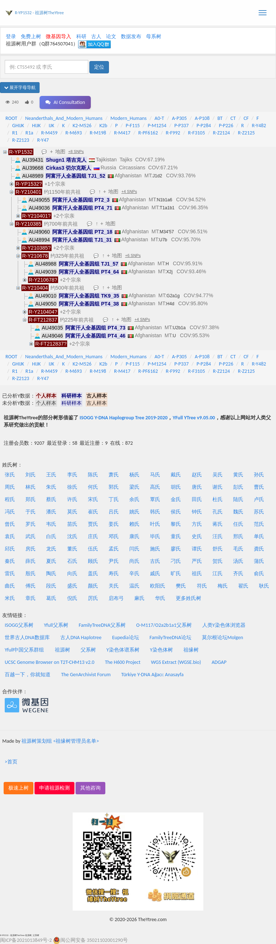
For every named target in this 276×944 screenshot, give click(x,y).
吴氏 (217, 475)
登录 (11, 36)
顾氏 (93, 561)
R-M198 (98, 133)
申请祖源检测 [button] (54, 788)
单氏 (259, 536)
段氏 (51, 586)
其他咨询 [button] (90, 788)
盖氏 (93, 573)
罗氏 (30, 524)
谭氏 (197, 549)
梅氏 (223, 586)
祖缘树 (191, 650)
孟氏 (114, 549)
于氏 (30, 512)
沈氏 (72, 536)
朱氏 (51, 487)
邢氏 (238, 536)
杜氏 (217, 499)
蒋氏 (217, 524)
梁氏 (134, 487)
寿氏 (114, 573)
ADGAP (219, 662)
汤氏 (238, 561)
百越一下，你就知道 (27, 674)
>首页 (11, 762)
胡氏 (176, 487)
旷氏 (176, 573)
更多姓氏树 (188, 598)
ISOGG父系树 (19, 625)
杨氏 (134, 475)
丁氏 (114, 499)
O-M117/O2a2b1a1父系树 (164, 625)
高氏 (155, 487)
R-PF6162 (148, 133)
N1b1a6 (164, 199)
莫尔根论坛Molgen (222, 637)
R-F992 (173, 133)
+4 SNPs (129, 191)
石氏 (72, 561)
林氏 (30, 487)
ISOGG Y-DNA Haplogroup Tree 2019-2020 (123, 418)
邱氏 (10, 549)
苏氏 (259, 512)
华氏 (160, 598)
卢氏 (259, 499)
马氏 (155, 475)
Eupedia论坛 (125, 637)
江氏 (217, 573)
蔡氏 (51, 499)
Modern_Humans (128, 118)
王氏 (51, 475)
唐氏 (197, 487)
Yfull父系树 (56, 625)
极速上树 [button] (18, 788)
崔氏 (93, 512)
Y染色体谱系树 (122, 650)
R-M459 (49, 133)
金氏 (176, 499)
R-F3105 (196, 133)
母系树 (153, 36)
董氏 (72, 549)
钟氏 (197, 512)
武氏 (30, 536)
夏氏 (51, 561)
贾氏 (93, 524)
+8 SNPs (76, 151)
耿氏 (264, 586)
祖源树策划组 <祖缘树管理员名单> (60, 741)
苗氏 (72, 524)
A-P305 (179, 118)
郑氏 (30, 499)
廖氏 (176, 549)
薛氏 (30, 561)
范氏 (259, 524)
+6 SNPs (133, 255)
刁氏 (176, 561)
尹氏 (114, 561)
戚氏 (155, 573)
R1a (29, 133)
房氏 (30, 549)
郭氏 (114, 487)
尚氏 (134, 561)
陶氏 (51, 573)
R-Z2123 (20, 140)
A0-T (159, 118)
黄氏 (238, 475)
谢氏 (217, 487)
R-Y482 (259, 125)
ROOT (11, 118)
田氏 (197, 499)
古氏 (155, 561)
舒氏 (217, 549)
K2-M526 (82, 125)
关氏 (114, 586)
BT (220, 118)
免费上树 (31, 36)
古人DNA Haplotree (81, 637)
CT (233, 118)
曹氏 (259, 487)
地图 (60, 151)
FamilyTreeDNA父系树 (102, 625)
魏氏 (238, 512)
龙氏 (51, 549)
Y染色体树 (161, 650)
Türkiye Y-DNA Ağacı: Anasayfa (152, 674)
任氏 (238, 524)
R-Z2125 (246, 133)
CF (246, 118)
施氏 (155, 549)
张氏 (10, 475)
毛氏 (238, 549)
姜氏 (114, 524)
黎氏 (176, 524)
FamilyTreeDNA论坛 (170, 637)
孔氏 (217, 512)
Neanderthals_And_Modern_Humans (63, 118)
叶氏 (155, 524)
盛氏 (72, 586)
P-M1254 (157, 125)
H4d (170, 303)
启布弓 (116, 598)
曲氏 (10, 586)
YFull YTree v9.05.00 (193, 418)
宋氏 (93, 499)
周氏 (10, 487)
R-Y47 (43, 140)
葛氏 (51, 598)
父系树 (88, 650)
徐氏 (72, 487)
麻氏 (139, 598)
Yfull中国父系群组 (24, 650)
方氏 (197, 524)
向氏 (72, 573)
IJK (51, 125)
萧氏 (114, 475)
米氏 (10, 598)
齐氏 (238, 573)
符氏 (202, 586)
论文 (111, 36)
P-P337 (181, 125)
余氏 (134, 499)
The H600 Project (123, 662)
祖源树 (62, 650)
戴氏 (176, 475)
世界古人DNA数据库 (27, 637)
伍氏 (93, 549)
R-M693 (73, 133)
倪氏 (72, 598)
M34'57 (167, 231)
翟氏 (243, 586)
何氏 (93, 487)
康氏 (134, 536)
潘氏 (51, 512)
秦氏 (10, 561)
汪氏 (217, 536)
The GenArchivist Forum (85, 674)
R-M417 (122, 133)
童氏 (176, 536)
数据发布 (131, 36)
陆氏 (238, 499)
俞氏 (259, 573)
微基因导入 (58, 36)
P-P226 (226, 125)
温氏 (134, 586)
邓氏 (114, 536)
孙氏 (259, 475)
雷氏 (10, 573)
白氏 (51, 536)
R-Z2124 (221, 133)
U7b (163, 239)
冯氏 (10, 512)
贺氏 (217, 561)
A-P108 (202, 118)
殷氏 (30, 573)
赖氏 (134, 524)
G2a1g (173, 295)
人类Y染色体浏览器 (223, 625)
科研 (81, 36)
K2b (103, 125)
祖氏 (197, 573)
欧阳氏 (157, 586)
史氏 (197, 536)
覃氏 (155, 499)
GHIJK (18, 125)
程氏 (10, 499)
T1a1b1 (167, 207)
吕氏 (114, 512)
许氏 (72, 499)
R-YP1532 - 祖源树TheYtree (39, 12)
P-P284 (203, 125)
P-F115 (133, 125)
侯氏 (176, 512)
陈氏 (93, 475)
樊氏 (181, 586)
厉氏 (93, 598)
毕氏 (155, 536)
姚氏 (134, 512)
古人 (96, 36)
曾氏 (10, 524)
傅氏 (30, 586)
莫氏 (72, 512)
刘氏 (30, 475)
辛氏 (134, 573)
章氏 (30, 598)
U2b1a (179, 327)
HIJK (36, 125)
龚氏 (259, 549)
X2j (169, 271)
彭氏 (238, 487)
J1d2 (157, 175)
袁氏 (10, 536)
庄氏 (93, 536)
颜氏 (93, 586)
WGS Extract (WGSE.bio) (176, 662)
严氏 (197, 561)
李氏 (72, 475)
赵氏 (197, 475)
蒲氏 (259, 561)
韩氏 (155, 512)
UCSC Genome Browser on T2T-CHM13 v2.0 (49, 662)
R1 (15, 133)
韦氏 (51, 524)
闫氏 (134, 549)
